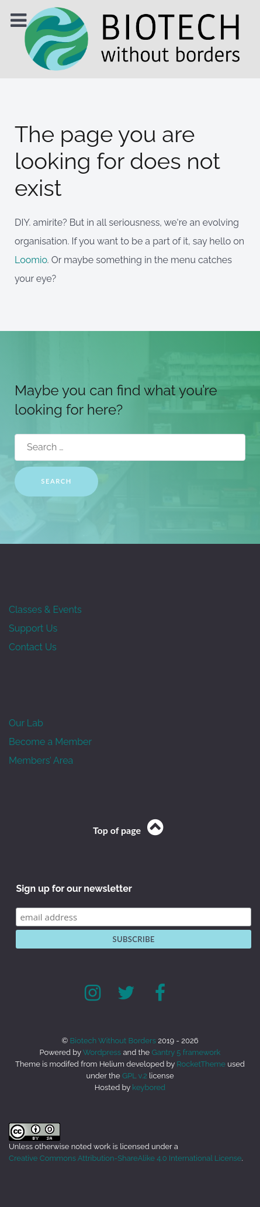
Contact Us (33, 647)
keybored (148, 1087)
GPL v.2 (134, 1075)
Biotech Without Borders (114, 1040)
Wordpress (102, 1052)
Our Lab (26, 723)
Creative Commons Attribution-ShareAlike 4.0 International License (125, 1158)
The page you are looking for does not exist (117, 161)
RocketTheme (201, 1064)
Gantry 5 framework (185, 1052)
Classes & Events (45, 609)
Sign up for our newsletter (74, 888)
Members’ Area (41, 760)
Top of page (130, 830)
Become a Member (50, 741)
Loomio (31, 259)
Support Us (33, 628)
